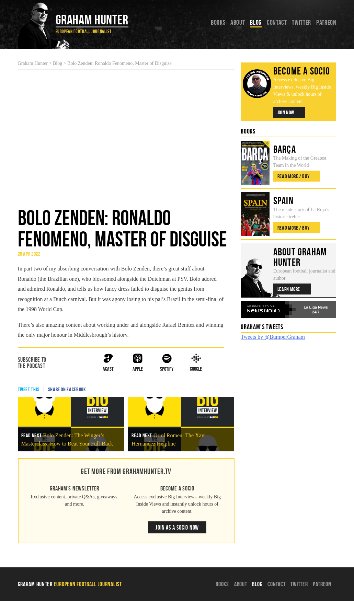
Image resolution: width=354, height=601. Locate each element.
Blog (256, 22)
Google (196, 363)
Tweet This (28, 389)
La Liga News (316, 307)
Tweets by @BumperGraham (273, 337)
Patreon (326, 22)
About (237, 22)
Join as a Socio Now (177, 527)
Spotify (166, 363)
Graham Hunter (92, 19)
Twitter (301, 22)
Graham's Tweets (262, 327)
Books (218, 22)
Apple (138, 363)
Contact (277, 22)
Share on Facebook (67, 389)
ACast (108, 363)
